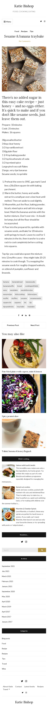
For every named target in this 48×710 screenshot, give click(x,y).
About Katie (8, 686)
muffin (5, 298)
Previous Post (13, 325)
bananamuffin (8, 286)
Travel (4, 664)
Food (17, 31)
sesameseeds (35, 298)
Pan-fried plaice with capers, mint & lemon (22, 371)
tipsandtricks (8, 306)
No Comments (24, 41)
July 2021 (5, 571)
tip (30, 302)
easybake (14, 290)
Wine (4, 669)
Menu (7, 21)
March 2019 (6, 607)
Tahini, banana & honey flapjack (16, 451)
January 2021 (7, 586)
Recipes (24, 31)
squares (17, 302)
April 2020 (6, 602)
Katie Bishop (24, 6)
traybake (31, 306)
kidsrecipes (32, 294)
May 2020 (6, 596)
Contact (18, 686)
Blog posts (6, 638)
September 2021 (8, 566)
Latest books (29, 686)
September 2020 (8, 591)
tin (25, 302)
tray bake (20, 306)
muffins (15, 298)
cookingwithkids (31, 286)
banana (6, 282)
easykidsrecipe (27, 290)
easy (5, 290)
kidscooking (20, 294)
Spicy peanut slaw (10, 416)
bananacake (30, 282)
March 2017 (6, 617)
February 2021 (7, 581)
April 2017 (6, 612)
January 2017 (7, 622)
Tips (31, 31)
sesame (24, 298)
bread (19, 286)
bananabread (17, 282)
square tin (7, 302)
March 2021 (6, 576)
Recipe (4, 649)
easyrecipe (7, 294)
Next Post (35, 325)
